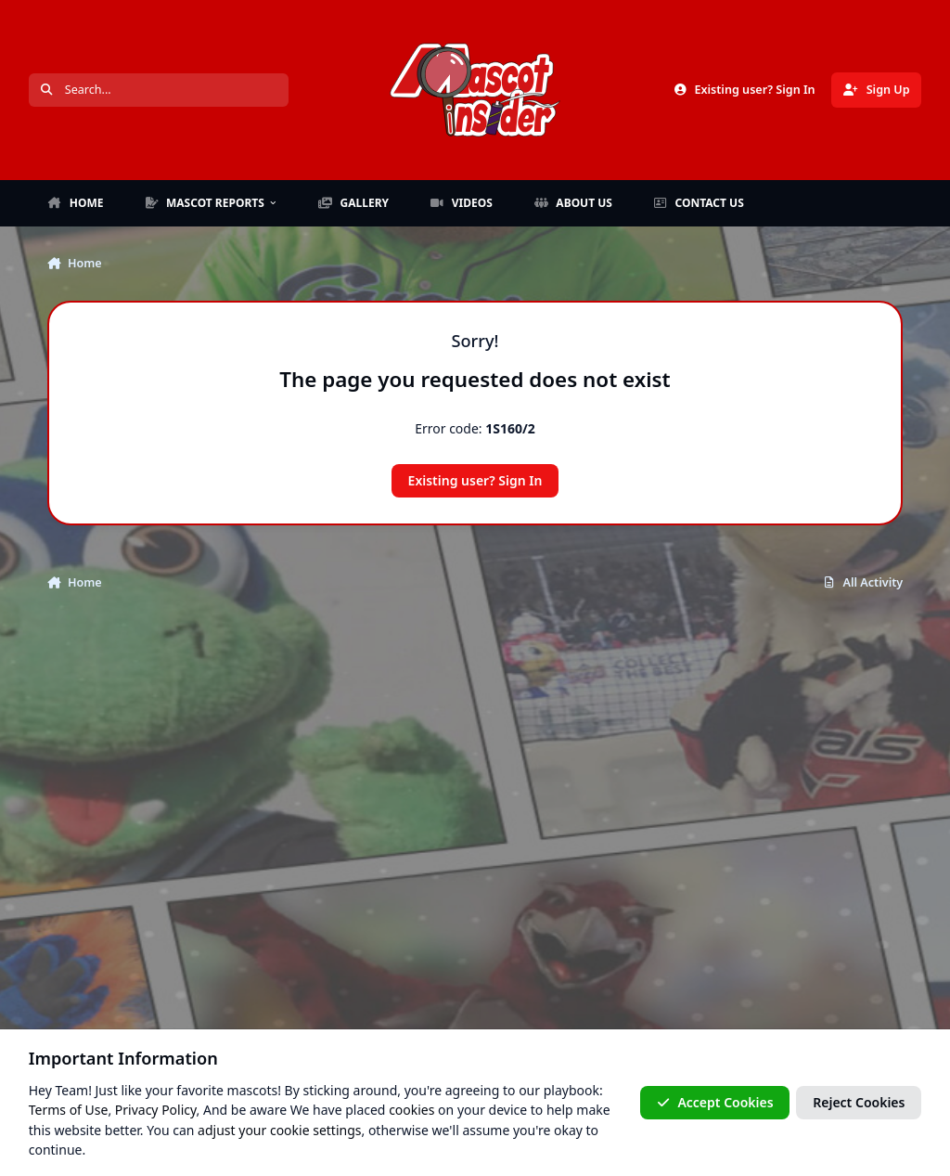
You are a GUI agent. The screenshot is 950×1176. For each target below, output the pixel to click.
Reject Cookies (859, 1102)
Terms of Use (69, 1109)
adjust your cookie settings (279, 1129)
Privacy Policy (156, 1109)
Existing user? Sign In (475, 480)
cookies (411, 1109)
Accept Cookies (715, 1102)
